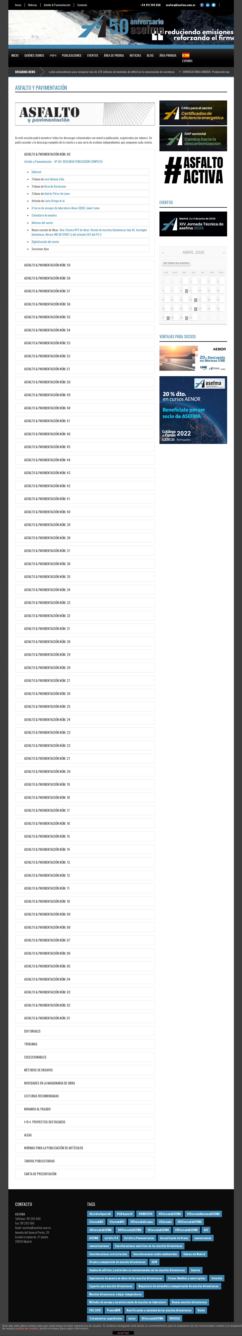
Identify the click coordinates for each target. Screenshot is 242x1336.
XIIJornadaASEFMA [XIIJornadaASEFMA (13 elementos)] (152, 1318)
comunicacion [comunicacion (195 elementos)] (202, 1238)
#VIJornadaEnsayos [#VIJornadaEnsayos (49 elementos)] (141, 1222)
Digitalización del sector (45, 241)
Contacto (82, 5)
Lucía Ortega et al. (55, 200)
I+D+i (53, 55)
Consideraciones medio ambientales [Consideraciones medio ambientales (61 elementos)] (155, 1254)
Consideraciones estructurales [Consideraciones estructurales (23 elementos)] (108, 1254)
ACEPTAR (123, 1333)
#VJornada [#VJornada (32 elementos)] (165, 1222)
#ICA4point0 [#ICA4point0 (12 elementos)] (124, 1214)
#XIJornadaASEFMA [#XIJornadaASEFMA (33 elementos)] (100, 1230)
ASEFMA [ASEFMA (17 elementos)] (93, 1238)
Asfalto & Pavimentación (57, 5)
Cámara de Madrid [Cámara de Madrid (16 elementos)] (194, 1254)
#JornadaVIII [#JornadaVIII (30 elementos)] (116, 1222)
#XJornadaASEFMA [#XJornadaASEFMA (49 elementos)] (158, 1230)
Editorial (36, 172)
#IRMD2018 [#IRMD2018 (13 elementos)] (145, 1214)
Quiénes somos (34, 55)
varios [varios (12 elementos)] (132, 1318)
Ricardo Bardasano (55, 186)
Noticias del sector (42, 222)
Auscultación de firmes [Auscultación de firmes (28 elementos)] (174, 1238)
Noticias (32, 5)
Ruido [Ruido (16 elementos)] (201, 1310)
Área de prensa (114, 55)
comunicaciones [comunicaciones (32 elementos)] (99, 1246)
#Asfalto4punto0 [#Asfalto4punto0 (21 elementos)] (100, 1214)
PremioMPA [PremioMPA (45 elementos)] (113, 1310)
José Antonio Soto (54, 179)
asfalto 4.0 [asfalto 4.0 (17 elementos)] (111, 1238)
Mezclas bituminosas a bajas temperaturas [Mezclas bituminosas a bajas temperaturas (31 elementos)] (115, 1294)
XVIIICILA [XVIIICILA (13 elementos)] (174, 1318)
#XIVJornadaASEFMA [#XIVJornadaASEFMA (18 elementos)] (129, 1230)
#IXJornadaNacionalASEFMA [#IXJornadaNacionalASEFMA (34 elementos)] (203, 1214)
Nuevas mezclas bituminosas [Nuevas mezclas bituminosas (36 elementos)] (189, 1302)
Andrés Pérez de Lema (57, 193)
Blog (150, 55)
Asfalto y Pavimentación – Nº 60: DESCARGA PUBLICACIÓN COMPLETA (63, 161)
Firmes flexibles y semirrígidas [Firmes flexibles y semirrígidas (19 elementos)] (186, 1278)
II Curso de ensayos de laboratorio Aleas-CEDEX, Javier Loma (65, 208)
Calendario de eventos (44, 215)
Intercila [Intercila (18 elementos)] (216, 1278)
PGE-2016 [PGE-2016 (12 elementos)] (95, 1310)
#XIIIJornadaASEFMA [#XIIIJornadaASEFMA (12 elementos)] (189, 1222)
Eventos (92, 55)
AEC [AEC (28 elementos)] (206, 1230)
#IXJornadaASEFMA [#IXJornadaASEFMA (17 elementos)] (170, 1214)
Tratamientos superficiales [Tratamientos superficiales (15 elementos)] (105, 1318)
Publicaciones (71, 55)
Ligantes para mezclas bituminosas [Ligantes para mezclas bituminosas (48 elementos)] (110, 1286)
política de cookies (27, 1328)
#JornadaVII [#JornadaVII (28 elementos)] (96, 1222)
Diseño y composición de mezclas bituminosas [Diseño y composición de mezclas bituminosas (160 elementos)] (117, 1262)
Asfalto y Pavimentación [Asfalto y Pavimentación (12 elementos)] (139, 1238)
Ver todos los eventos (176, 263)
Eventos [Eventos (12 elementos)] (195, 1270)
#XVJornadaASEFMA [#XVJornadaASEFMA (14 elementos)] (186, 1230)
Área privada (167, 55)
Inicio (18, 5)
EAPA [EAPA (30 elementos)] (154, 1262)
